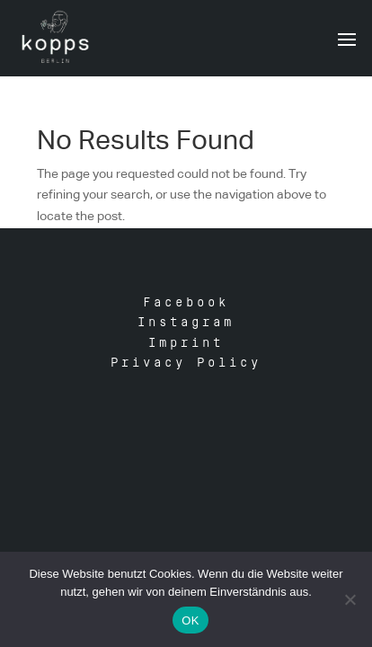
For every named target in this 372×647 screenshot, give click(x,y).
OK (190, 620)
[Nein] (350, 599)
